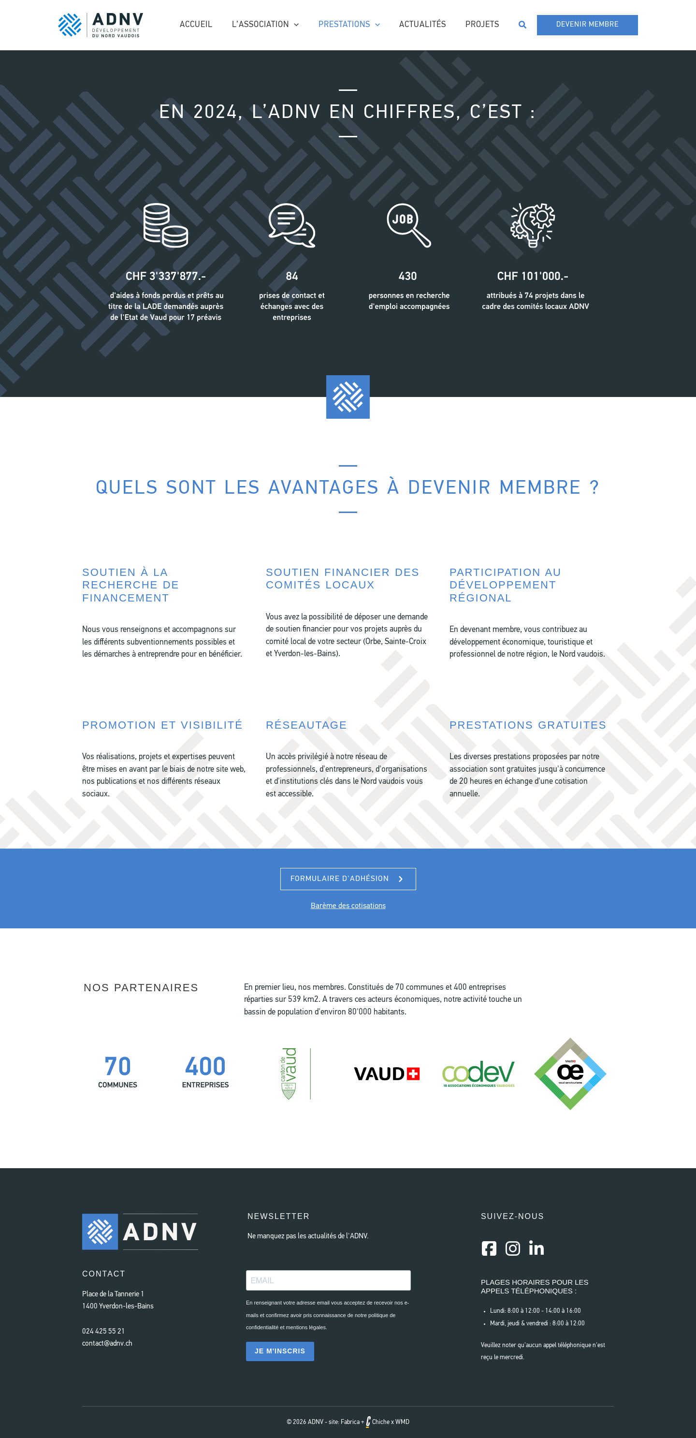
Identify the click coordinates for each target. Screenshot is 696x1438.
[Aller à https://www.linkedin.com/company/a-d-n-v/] (536, 1249)
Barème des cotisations (348, 906)
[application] (304, 25)
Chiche (378, 1422)
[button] (523, 25)
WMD (402, 1422)
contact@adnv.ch (107, 1344)
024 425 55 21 (103, 1331)
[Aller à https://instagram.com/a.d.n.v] (513, 1249)
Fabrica (350, 1422)
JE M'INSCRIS (280, 1351)
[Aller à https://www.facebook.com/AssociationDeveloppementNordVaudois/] (489, 1249)
